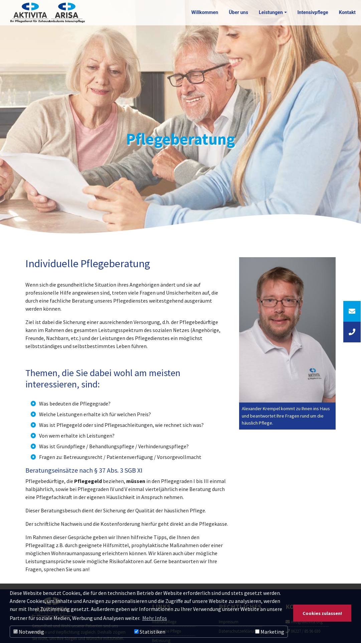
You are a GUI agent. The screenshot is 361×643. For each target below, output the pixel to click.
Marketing (269, 631)
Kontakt (347, 12)
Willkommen (204, 12)
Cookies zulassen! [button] (322, 613)
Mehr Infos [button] (154, 618)
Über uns (238, 12)
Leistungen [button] (271, 12)
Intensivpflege (313, 12)
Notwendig (28, 631)
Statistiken (149, 631)
